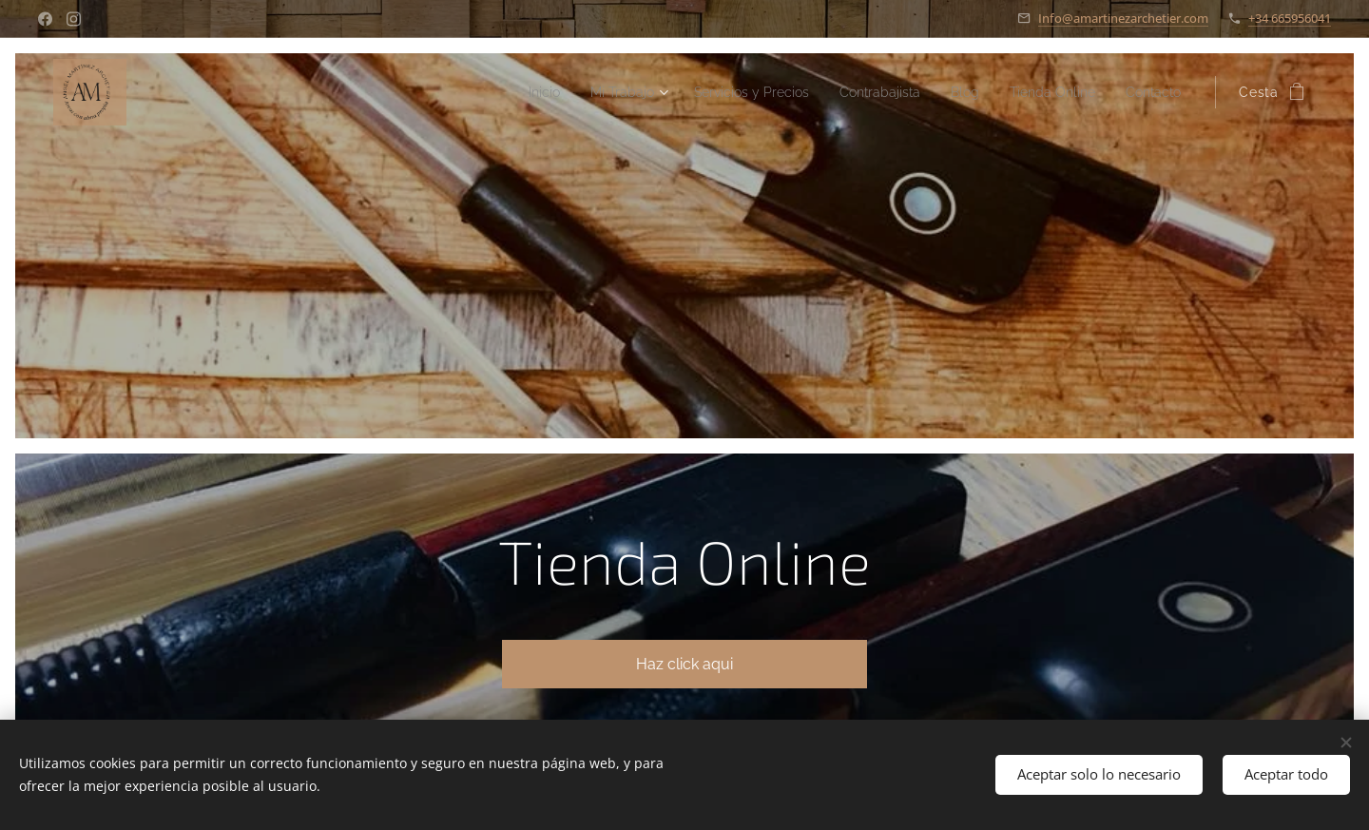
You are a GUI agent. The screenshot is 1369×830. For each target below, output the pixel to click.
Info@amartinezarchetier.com (1123, 18)
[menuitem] (487, 92)
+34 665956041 (1289, 18)
